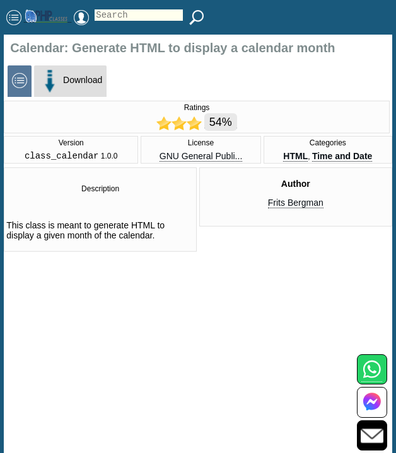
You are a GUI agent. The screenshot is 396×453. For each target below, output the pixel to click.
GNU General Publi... (201, 157)
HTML (295, 157)
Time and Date (342, 157)
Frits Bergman (295, 204)
